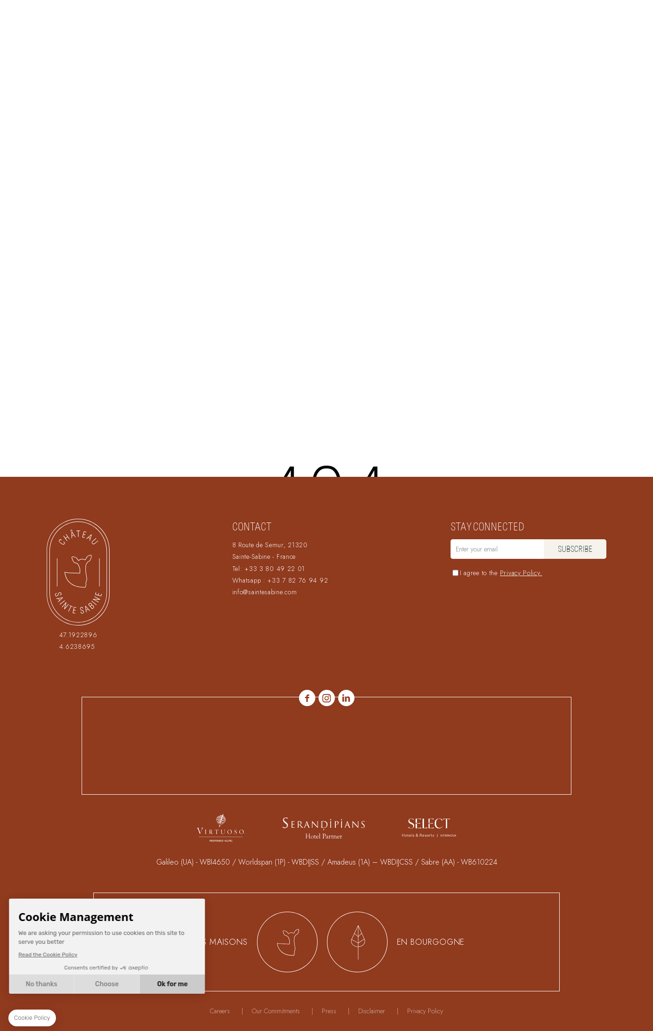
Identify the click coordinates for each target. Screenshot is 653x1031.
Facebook (307, 698)
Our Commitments (276, 1011)
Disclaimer (371, 1011)
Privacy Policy (425, 1011)
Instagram (327, 698)
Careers (220, 1011)
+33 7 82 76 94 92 (297, 580)
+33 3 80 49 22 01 (274, 568)
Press (329, 1011)
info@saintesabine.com (264, 592)
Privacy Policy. (521, 572)
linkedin (346, 698)
